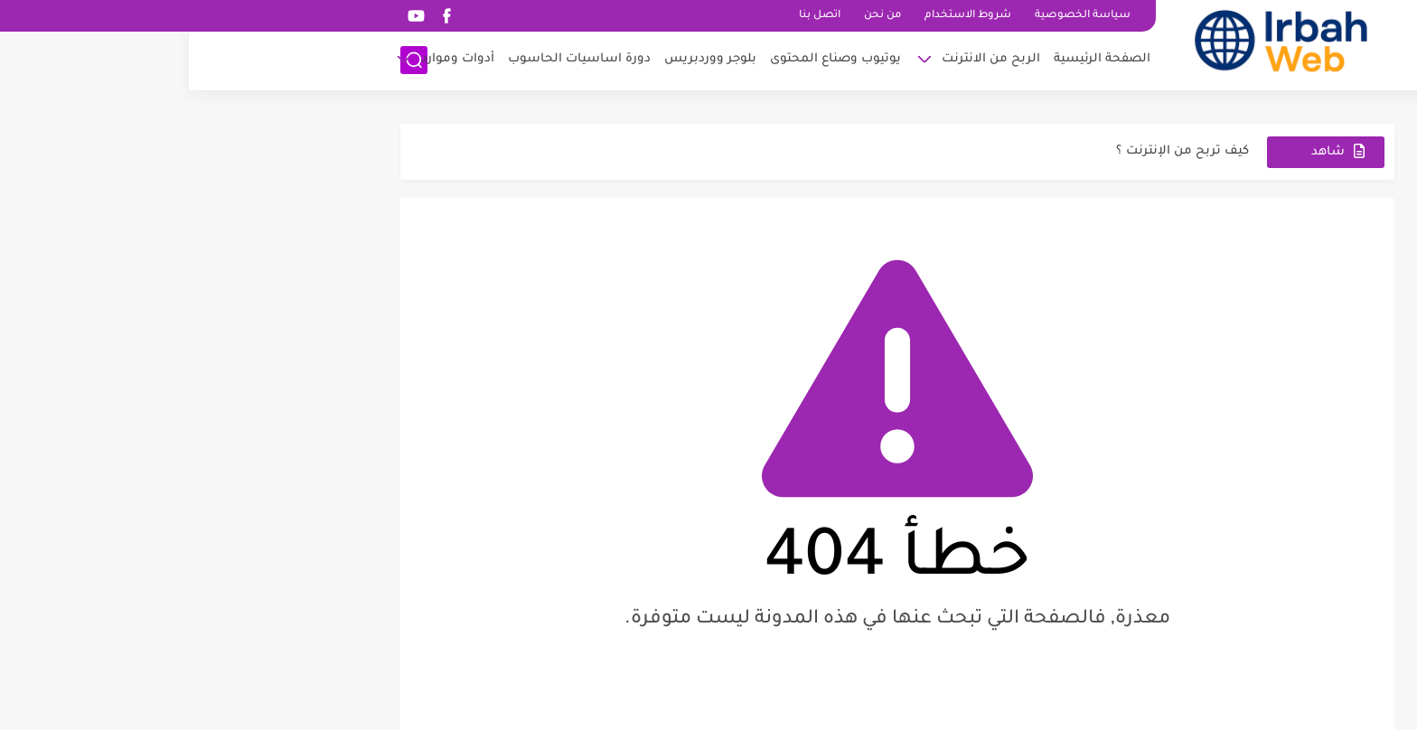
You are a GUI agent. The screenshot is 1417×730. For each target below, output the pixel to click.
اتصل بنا (631, 16)
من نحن (693, 16)
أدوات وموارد (268, 59)
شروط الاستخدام (779, 16)
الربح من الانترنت (802, 59)
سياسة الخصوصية (894, 16)
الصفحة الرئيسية (913, 59)
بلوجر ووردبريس (521, 59)
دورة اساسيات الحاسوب (390, 59)
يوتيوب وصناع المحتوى (646, 59)
